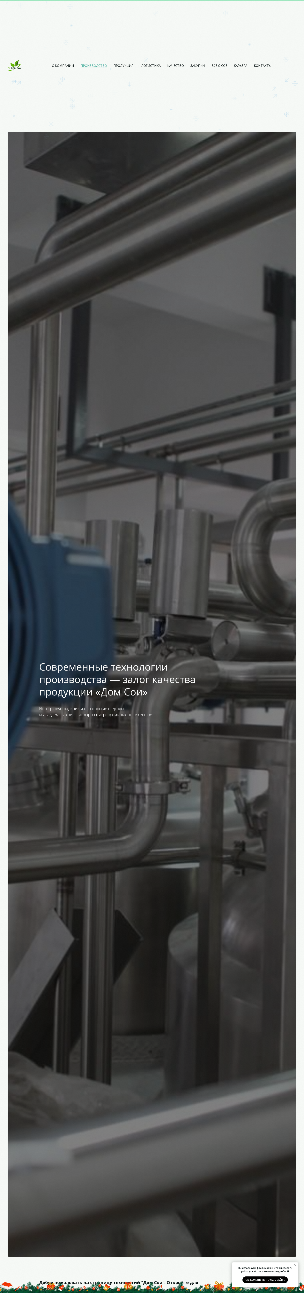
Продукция (123, 65)
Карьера (240, 65)
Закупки (197, 65)
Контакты (262, 65)
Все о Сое (219, 65)
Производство (94, 65)
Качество (175, 65)
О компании (63, 65)
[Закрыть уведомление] (295, 1265)
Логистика (151, 65)
